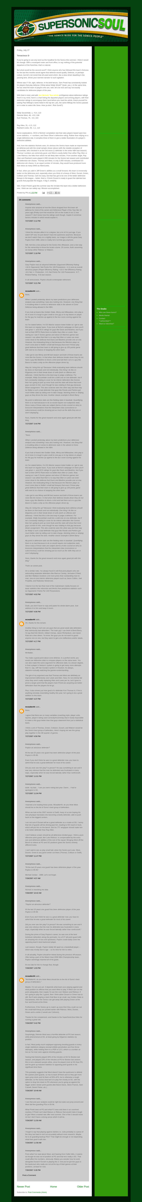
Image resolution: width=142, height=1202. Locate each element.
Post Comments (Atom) (37, 1192)
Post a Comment (29, 1175)
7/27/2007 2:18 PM (32, 253)
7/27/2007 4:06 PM (32, 612)
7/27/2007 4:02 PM (32, 594)
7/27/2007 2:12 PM (32, 221)
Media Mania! (104, 315)
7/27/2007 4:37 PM (32, 699)
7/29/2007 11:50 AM (33, 1120)
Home (53, 1186)
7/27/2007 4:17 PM (32, 641)
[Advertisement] (108, 89)
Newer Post (23, 1186)
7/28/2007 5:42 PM (32, 1023)
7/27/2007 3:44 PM (32, 424)
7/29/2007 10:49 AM (33, 1091)
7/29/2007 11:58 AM (33, 1143)
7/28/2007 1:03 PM (32, 968)
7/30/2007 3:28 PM (32, 1170)
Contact (102, 318)
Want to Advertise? (106, 324)
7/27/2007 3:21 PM (32, 283)
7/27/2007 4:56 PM (32, 736)
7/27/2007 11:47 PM (33, 856)
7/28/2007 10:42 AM (33, 893)
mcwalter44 (30, 291)
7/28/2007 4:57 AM (32, 878)
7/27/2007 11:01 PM (33, 776)
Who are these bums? (107, 312)
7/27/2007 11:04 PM (33, 793)
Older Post (83, 1186)
